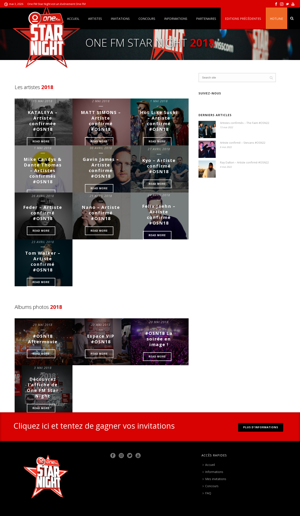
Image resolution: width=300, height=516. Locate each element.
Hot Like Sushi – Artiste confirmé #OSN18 (159, 120)
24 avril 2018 (159, 195)
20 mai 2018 (159, 322)
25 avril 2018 (101, 196)
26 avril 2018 (43, 196)
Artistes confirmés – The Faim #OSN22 (244, 123)
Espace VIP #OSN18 (100, 339)
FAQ (207, 493)
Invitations (120, 19)
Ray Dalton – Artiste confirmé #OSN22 (244, 162)
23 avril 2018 (43, 242)
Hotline (276, 19)
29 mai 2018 (42, 325)
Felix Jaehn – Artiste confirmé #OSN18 (158, 214)
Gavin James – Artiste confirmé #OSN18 (101, 167)
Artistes (95, 19)
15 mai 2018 (42, 101)
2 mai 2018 (101, 101)
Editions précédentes (243, 19)
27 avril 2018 (159, 149)
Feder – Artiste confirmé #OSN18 (42, 212)
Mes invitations (214, 479)
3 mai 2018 (43, 368)
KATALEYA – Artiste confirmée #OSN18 (43, 120)
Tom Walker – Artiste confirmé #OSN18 (42, 261)
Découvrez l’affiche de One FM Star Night (43, 387)
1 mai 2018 (159, 101)
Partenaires (206, 19)
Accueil (209, 465)
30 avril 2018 (101, 148)
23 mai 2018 (101, 325)
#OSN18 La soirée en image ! (159, 338)
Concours (146, 19)
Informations (175, 19)
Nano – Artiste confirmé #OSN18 (101, 212)
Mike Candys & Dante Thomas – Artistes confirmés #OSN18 (43, 170)
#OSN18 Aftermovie (43, 339)
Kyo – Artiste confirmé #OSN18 (159, 165)
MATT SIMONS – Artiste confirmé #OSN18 (101, 120)
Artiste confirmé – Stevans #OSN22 (242, 143)
